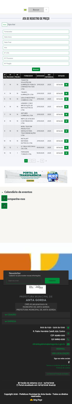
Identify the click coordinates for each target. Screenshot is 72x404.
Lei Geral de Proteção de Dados (58, 374)
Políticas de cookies (63, 368)
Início (4, 25)
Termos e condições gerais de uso (58, 365)
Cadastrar (52, 281)
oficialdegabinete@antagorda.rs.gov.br (49, 344)
